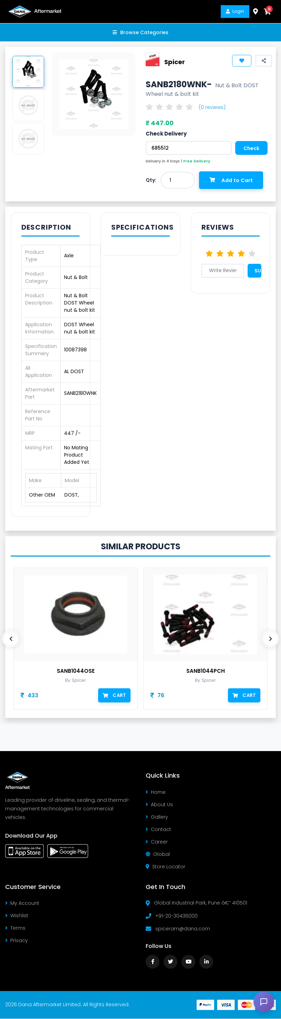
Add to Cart (232, 180)
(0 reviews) (212, 107)
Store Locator (165, 866)
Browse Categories (140, 32)
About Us (159, 804)
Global (158, 854)
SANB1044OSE (76, 672)
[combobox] (177, 180)
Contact (158, 829)
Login (235, 11)
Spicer (174, 62)
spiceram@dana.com (182, 929)
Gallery (157, 817)
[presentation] (10, 639)
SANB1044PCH (205, 672)
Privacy (16, 941)
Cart (114, 695)
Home (156, 792)
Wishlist (16, 916)
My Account (22, 903)
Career (157, 842)
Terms (15, 928)
